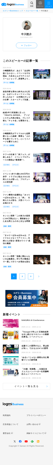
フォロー (26, 45)
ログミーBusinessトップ (13, 11)
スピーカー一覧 (32, 11)
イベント (15, 165)
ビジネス (7, 165)
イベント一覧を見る (26, 386)
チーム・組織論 (9, 82)
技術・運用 (7, 226)
